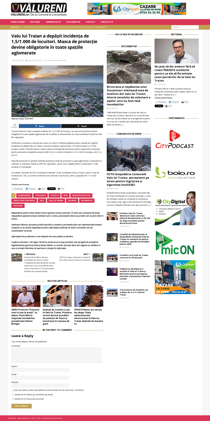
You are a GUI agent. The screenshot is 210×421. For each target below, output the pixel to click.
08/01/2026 (125, 298)
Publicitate (107, 22)
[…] (174, 94)
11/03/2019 (161, 84)
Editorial (35, 22)
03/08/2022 (113, 108)
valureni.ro (86, 200)
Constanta (40, 195)
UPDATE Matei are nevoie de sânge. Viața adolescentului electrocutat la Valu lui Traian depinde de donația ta (88, 316)
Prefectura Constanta (24, 200)
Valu (42, 200)
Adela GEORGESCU (35, 60)
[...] (122, 124)
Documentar (73, 22)
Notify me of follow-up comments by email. (34, 394)
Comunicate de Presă (128, 133)
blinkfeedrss (24, 195)
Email (14, 374)
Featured (63, 60)
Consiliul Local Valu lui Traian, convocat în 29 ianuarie (134, 256)
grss (65, 195)
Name (14, 366)
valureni (72, 200)
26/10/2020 (19, 60)
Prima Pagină (18, 22)
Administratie (53, 22)
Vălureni (24, 224)
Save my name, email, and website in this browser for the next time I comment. (49, 390)
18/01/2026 (125, 282)
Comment (15, 346)
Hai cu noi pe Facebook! (129, 34)
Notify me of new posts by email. (29, 399)
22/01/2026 (125, 261)
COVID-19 (54, 195)
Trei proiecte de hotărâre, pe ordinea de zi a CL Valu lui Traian (134, 292)
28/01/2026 (113, 188)
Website (14, 382)
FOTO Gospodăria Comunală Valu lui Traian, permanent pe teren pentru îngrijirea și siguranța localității (128, 179)
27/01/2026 (125, 247)
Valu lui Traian (56, 200)
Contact (90, 22)
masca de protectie (81, 195)
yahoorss (18, 206)
